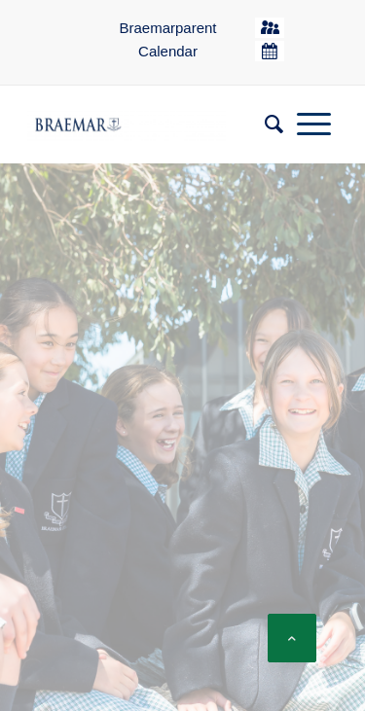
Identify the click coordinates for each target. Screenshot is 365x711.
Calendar (168, 51)
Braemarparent (167, 27)
